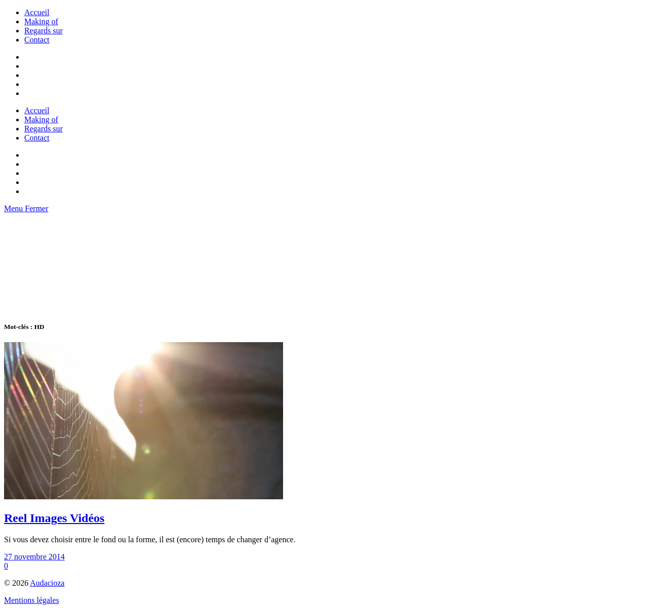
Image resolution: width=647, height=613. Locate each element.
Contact (37, 39)
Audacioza (47, 583)
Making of (41, 21)
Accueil (37, 12)
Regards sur (43, 30)
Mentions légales (31, 600)
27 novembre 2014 (34, 556)
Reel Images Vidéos (54, 518)
